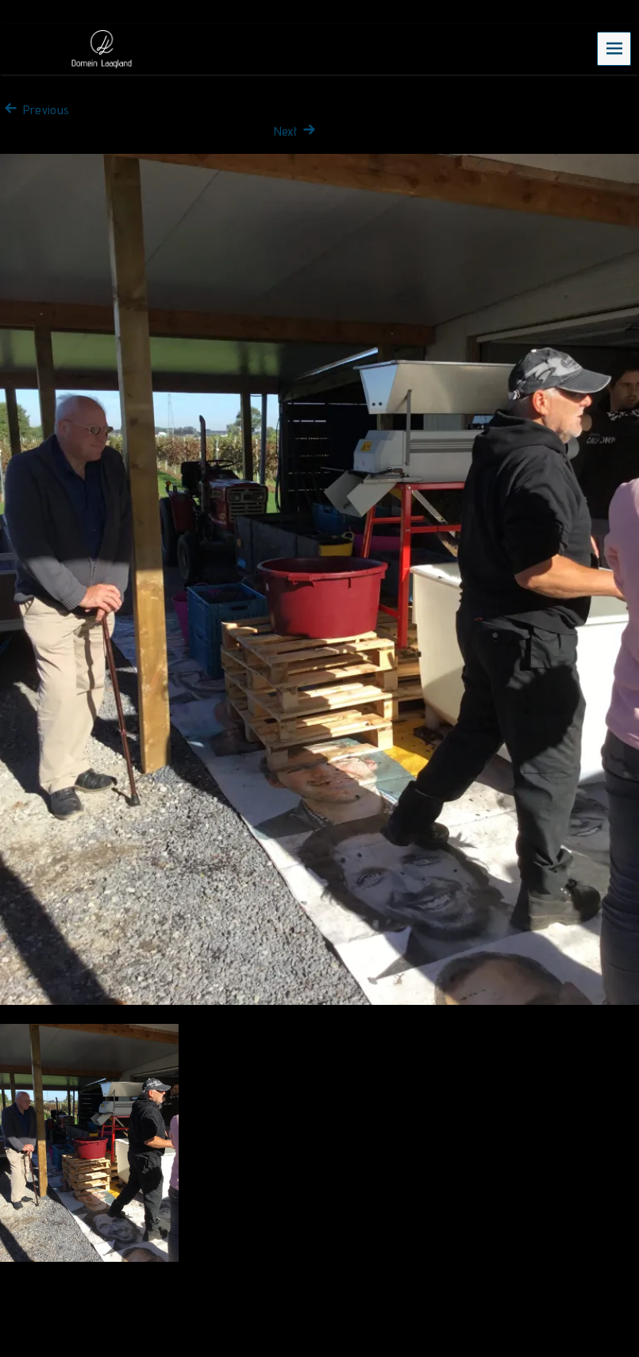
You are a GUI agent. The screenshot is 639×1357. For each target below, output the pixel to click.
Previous (34, 109)
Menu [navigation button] (614, 48)
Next (297, 131)
